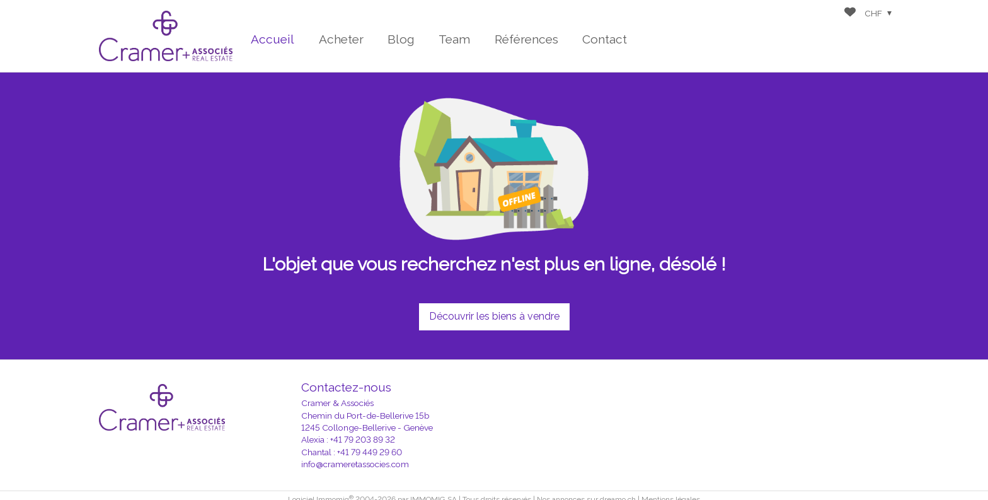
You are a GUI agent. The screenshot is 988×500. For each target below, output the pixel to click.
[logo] (166, 36)
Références (526, 39)
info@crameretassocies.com (355, 464)
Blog (401, 39)
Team (454, 39)
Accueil (272, 39)
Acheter (341, 39)
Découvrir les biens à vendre (494, 316)
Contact (604, 39)
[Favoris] (850, 13)
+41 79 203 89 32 (362, 439)
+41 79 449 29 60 (369, 452)
